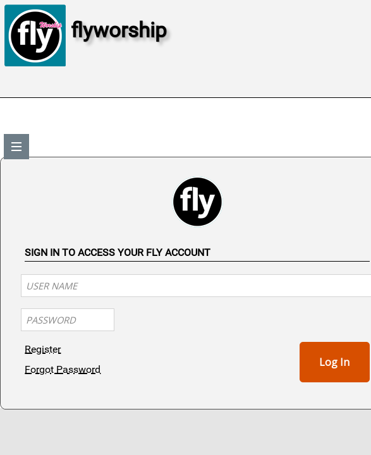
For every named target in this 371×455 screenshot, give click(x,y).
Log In (334, 362)
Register (43, 349)
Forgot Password (62, 369)
